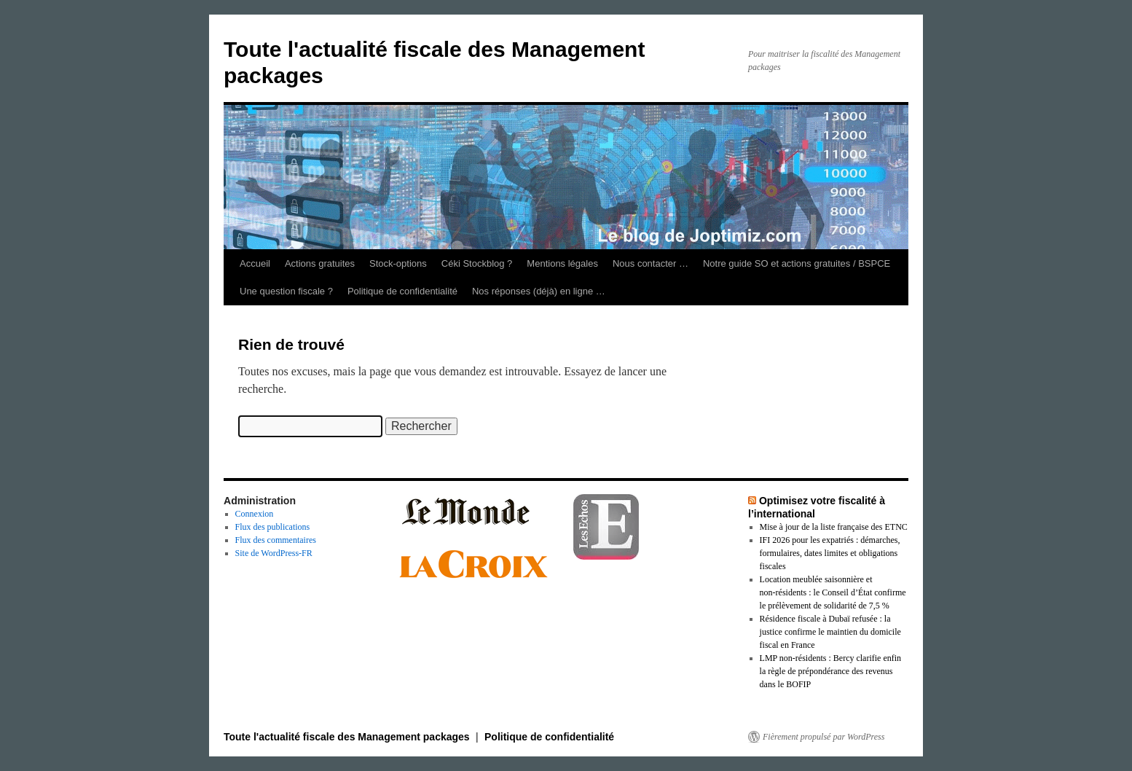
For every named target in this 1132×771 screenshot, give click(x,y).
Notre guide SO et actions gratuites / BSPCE (796, 263)
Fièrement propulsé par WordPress (823, 737)
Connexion (254, 514)
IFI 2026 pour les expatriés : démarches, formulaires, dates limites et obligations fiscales (830, 553)
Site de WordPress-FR (274, 553)
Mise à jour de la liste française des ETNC (834, 527)
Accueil (255, 263)
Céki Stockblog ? (477, 263)
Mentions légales (562, 263)
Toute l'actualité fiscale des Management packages (348, 737)
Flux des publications (272, 527)
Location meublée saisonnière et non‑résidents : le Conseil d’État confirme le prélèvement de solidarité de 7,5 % (833, 592)
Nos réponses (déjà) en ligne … (538, 291)
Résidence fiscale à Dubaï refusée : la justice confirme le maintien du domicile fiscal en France (830, 632)
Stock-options (398, 263)
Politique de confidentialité (402, 291)
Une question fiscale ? (286, 291)
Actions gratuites (320, 263)
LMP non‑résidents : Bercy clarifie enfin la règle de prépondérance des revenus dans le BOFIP (831, 671)
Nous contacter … (650, 263)
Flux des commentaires (275, 540)
